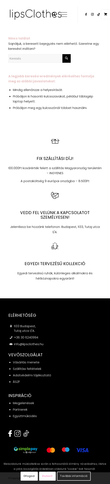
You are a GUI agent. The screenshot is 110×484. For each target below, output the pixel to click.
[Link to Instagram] (92, 14)
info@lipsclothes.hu (28, 344)
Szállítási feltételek (27, 369)
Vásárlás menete (26, 362)
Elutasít (47, 476)
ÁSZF (16, 381)
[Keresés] (52, 14)
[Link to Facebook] (86, 14)
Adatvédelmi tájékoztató (32, 375)
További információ (74, 476)
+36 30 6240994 (26, 337)
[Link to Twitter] (98, 14)
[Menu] (61, 14)
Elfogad (29, 476)
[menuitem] (52, 14)
